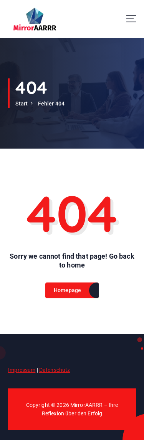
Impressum (21, 370)
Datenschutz (54, 370)
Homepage (67, 293)
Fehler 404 (51, 103)
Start (21, 103)
